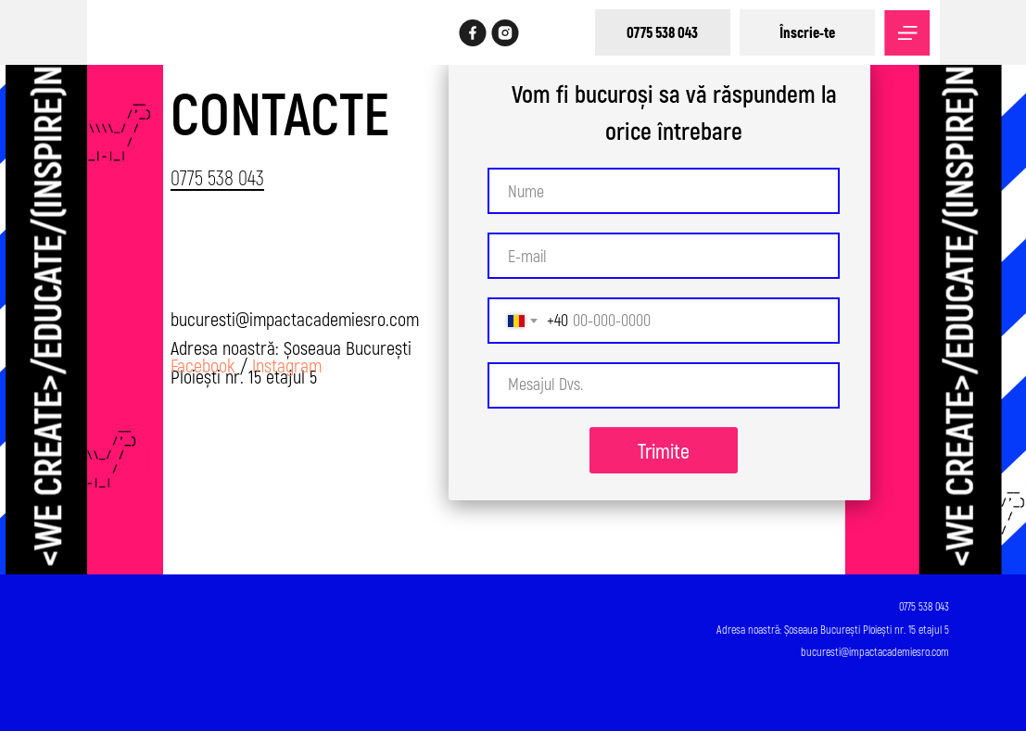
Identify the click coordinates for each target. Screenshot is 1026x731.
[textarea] (664, 385)
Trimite (664, 450)
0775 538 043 (217, 177)
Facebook (203, 365)
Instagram (287, 365)
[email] (664, 256)
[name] (664, 191)
